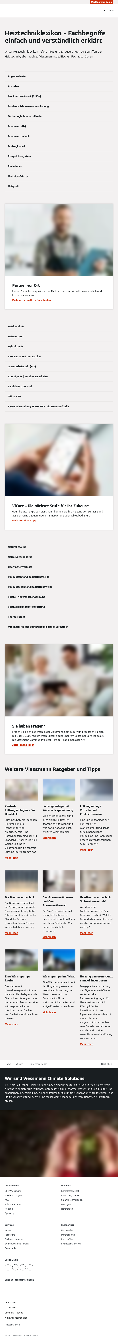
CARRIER (34, 1336)
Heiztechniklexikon (37, 1064)
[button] (107, 1064)
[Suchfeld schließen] (97, 10)
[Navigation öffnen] (112, 10)
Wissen (19, 1064)
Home (8, 1064)
